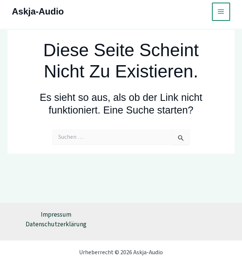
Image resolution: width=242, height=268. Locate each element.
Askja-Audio (38, 11)
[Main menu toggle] (221, 12)
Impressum (56, 214)
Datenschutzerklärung (56, 224)
